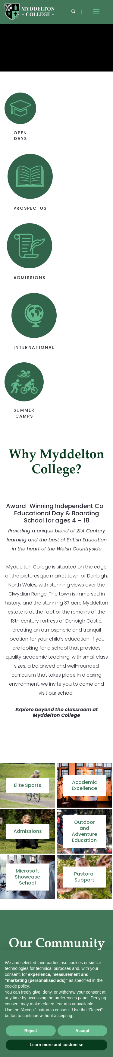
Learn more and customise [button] (56, 1044)
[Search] (73, 12)
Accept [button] (82, 1030)
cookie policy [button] (17, 986)
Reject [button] (30, 1030)
